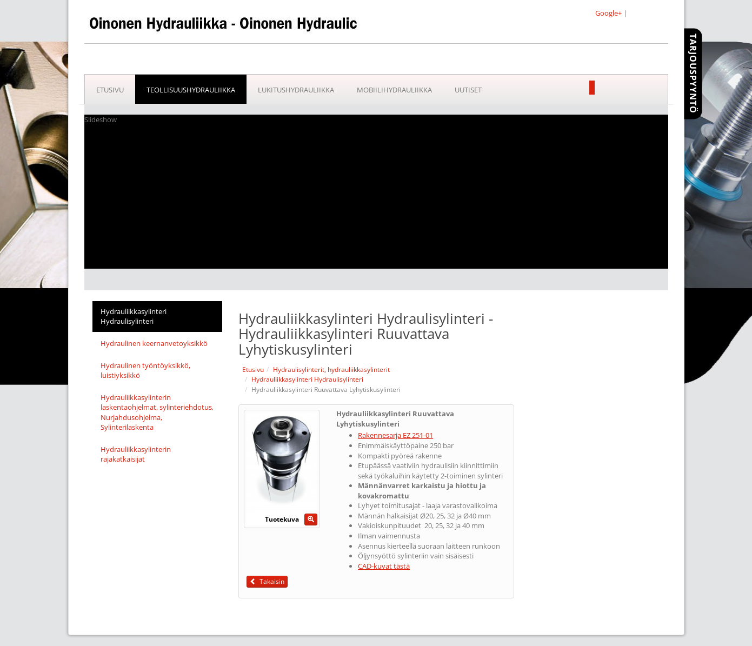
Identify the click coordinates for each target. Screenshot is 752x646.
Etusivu (110, 90)
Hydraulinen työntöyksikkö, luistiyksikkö (145, 371)
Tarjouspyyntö (693, 74)
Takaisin (267, 581)
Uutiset (468, 90)
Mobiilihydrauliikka (394, 90)
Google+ (608, 13)
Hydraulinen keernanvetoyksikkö (154, 343)
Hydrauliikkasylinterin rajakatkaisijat (136, 454)
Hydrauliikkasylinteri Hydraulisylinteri (134, 317)
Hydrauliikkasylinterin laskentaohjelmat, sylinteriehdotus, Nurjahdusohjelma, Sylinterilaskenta (157, 412)
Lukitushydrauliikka (296, 90)
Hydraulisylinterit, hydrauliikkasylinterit (331, 369)
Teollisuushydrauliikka (191, 90)
